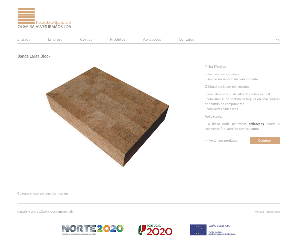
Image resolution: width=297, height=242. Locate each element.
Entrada (23, 39)
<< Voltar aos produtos (221, 140)
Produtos (117, 39)
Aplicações (152, 39)
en (277, 39)
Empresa (55, 39)
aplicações (256, 124)
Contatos (186, 39)
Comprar (264, 140)
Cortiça (86, 39)
